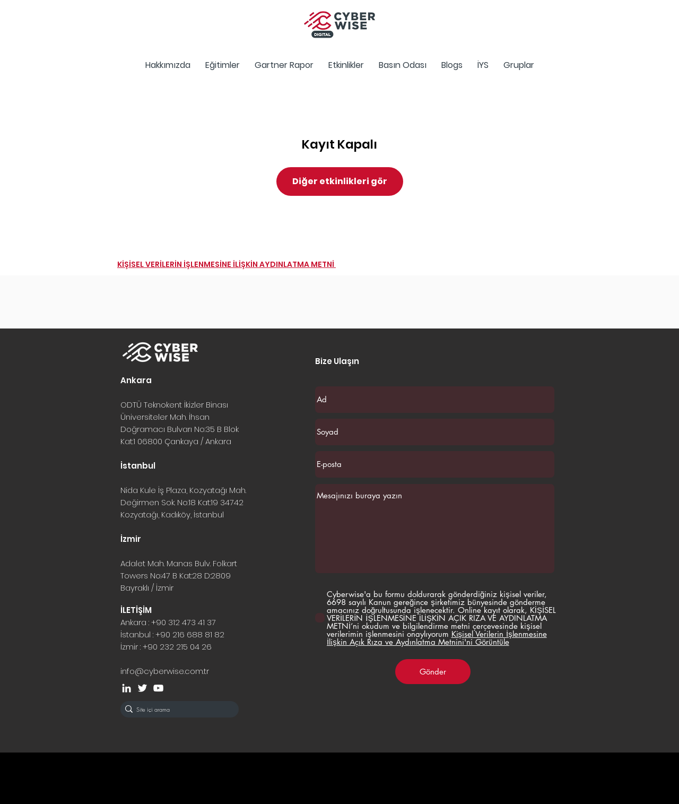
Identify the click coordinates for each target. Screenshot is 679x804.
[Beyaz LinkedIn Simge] (126, 688)
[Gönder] (433, 671)
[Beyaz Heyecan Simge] (142, 688)
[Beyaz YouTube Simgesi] (158, 688)
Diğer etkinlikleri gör (339, 181)
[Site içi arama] (176, 709)
